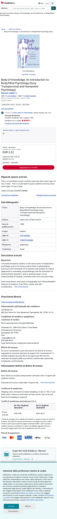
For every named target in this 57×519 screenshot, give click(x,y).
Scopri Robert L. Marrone (23, 453)
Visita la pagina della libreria (12, 296)
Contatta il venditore (9, 191)
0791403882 (12, 92)
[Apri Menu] (5, 8)
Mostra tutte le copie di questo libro (15, 126)
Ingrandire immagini (28, 74)
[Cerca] (53, 8)
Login (47, 3)
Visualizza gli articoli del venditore (16, 119)
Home (3, 29)
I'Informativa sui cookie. (40, 495)
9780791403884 (26, 234)
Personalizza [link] (13, 511)
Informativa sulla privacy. (25, 500)
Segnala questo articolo (46, 191)
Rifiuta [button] (27, 506)
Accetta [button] (11, 506)
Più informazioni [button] (20, 280)
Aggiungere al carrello (28, 164)
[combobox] (31, 8)
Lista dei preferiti (7, 105)
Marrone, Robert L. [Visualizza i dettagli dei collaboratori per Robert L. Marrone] (15, 29)
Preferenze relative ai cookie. (22, 493)
